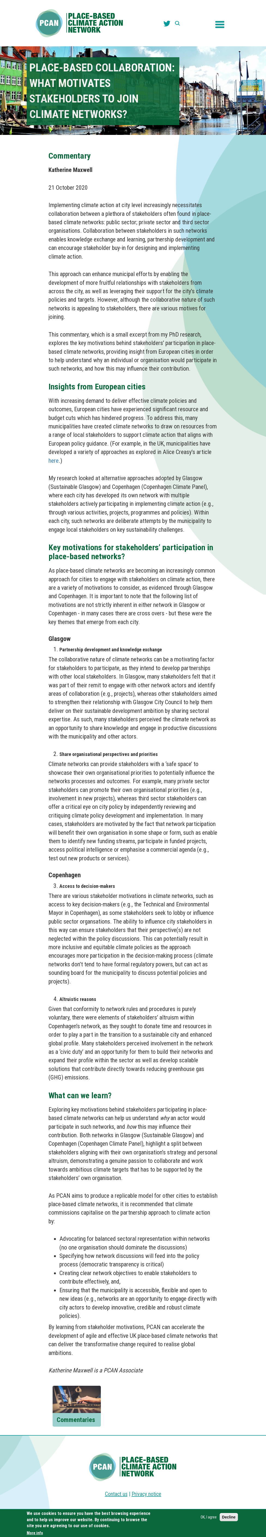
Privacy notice (146, 1494)
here (54, 460)
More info (35, 1533)
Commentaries (76, 1420)
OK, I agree (209, 1517)
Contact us (116, 1494)
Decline (229, 1517)
